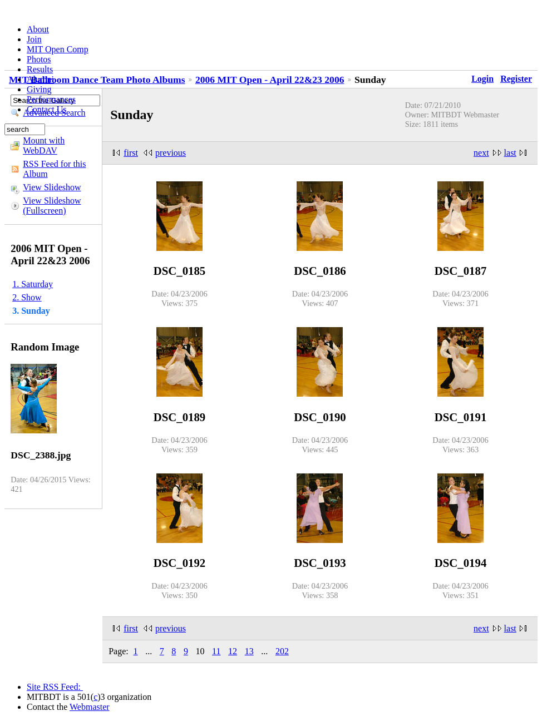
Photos (39, 59)
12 (232, 651)
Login (482, 78)
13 (249, 651)
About (38, 29)
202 (282, 651)
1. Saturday (32, 284)
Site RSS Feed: (55, 687)
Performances (51, 99)
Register (516, 78)
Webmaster (90, 707)
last (510, 152)
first (131, 152)
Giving (39, 89)
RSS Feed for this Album (54, 169)
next (481, 152)
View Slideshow (52, 187)
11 (216, 651)
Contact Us (47, 109)
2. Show (26, 297)
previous (170, 152)
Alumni (40, 79)
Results (40, 69)
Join (34, 39)
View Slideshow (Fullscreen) (52, 205)
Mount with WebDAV (44, 145)
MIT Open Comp (57, 49)
